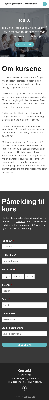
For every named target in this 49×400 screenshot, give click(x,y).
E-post (6, 299)
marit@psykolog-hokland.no (25, 378)
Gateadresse (8, 313)
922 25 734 (26, 375)
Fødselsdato (9, 269)
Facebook (20, 221)
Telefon (7, 285)
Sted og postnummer (13, 328)
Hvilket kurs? (9, 255)
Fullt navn (8, 240)
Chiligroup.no (29, 396)
